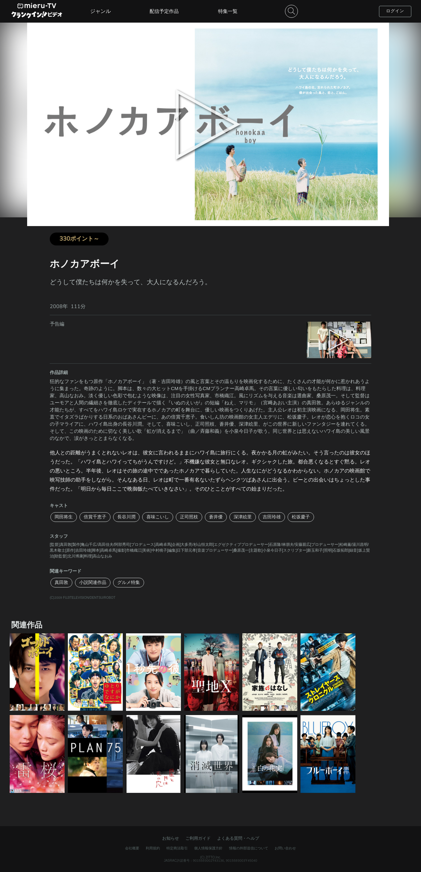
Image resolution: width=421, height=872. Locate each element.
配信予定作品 (164, 11)
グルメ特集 (128, 582)
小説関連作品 (92, 582)
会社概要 (132, 848)
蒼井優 (216, 517)
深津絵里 (243, 517)
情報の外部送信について (248, 848)
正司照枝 (189, 517)
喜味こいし (157, 517)
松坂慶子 (301, 517)
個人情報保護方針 (208, 848)
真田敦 (61, 582)
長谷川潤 (126, 517)
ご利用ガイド (198, 838)
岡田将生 (64, 517)
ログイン (395, 11)
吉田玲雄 (272, 517)
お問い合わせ (285, 848)
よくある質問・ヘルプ (238, 838)
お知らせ (170, 838)
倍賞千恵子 (95, 517)
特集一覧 (227, 11)
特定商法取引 (177, 848)
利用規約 (153, 848)
